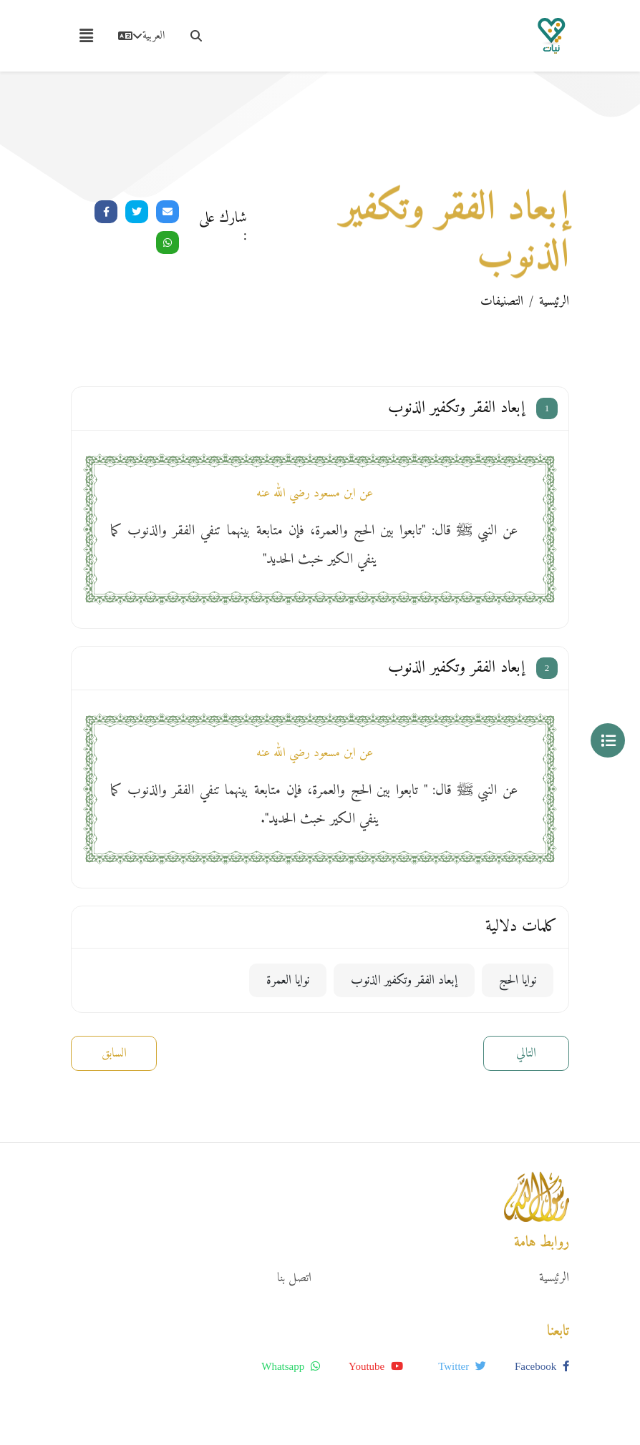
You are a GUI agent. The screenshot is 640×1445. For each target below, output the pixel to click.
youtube (376, 1366)
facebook (542, 1366)
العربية (141, 36)
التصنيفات (501, 301)
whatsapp (290, 1366)
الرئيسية (554, 301)
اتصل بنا (294, 1278)
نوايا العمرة (287, 980)
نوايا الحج (517, 980)
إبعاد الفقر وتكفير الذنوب (404, 980)
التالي (526, 1053)
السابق (114, 1053)
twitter (462, 1366)
